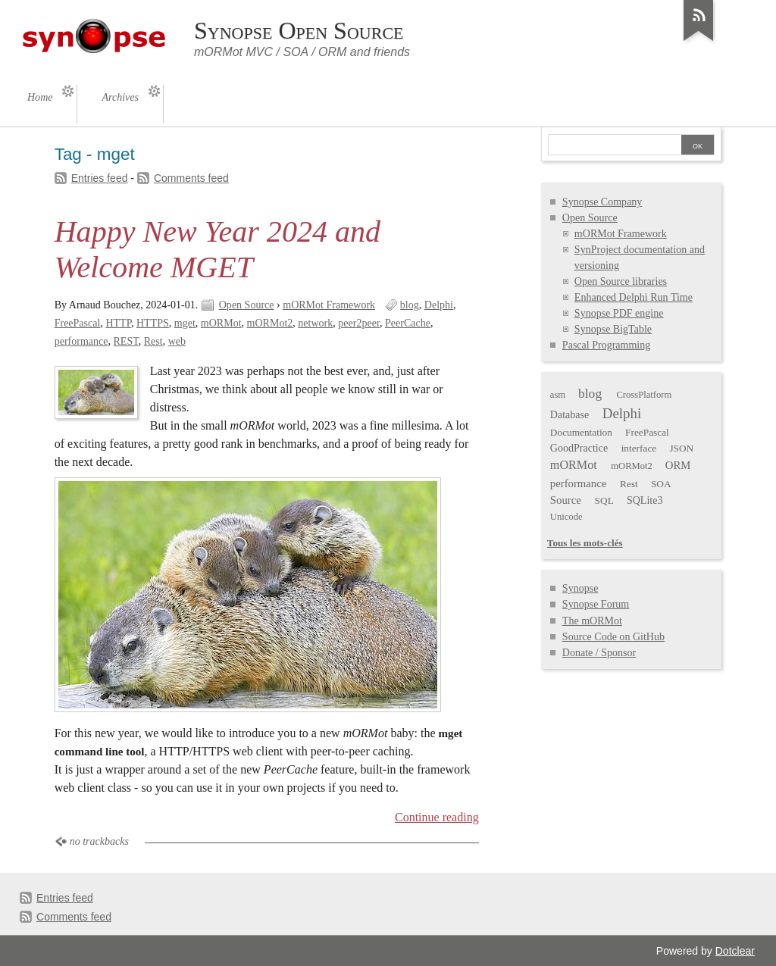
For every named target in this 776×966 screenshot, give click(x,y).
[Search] (615, 146)
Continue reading (437, 817)
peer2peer (359, 323)
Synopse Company (602, 202)
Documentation (581, 432)
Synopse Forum (595, 604)
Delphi (438, 305)
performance (81, 341)
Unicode (566, 516)
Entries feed (99, 178)
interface (639, 448)
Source (565, 500)
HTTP (118, 323)
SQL (604, 500)
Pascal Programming (606, 345)
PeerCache (407, 323)
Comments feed (191, 178)
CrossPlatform (643, 394)
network (315, 323)
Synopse (580, 588)
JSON (681, 448)
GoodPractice (579, 448)
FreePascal (78, 323)
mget (185, 323)
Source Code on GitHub (613, 636)
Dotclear (735, 951)
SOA (661, 483)
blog (409, 305)
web (177, 341)
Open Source (246, 305)
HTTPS (152, 323)
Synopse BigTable (613, 329)
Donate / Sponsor (599, 652)
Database (569, 414)
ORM (678, 465)
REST (126, 341)
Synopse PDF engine (619, 313)
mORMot (221, 323)
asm (557, 394)
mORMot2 (270, 323)
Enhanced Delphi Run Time (633, 297)
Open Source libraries (620, 281)
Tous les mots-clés (585, 543)
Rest (153, 341)
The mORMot (592, 621)
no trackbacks (99, 841)
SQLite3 (645, 500)
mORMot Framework (329, 305)
